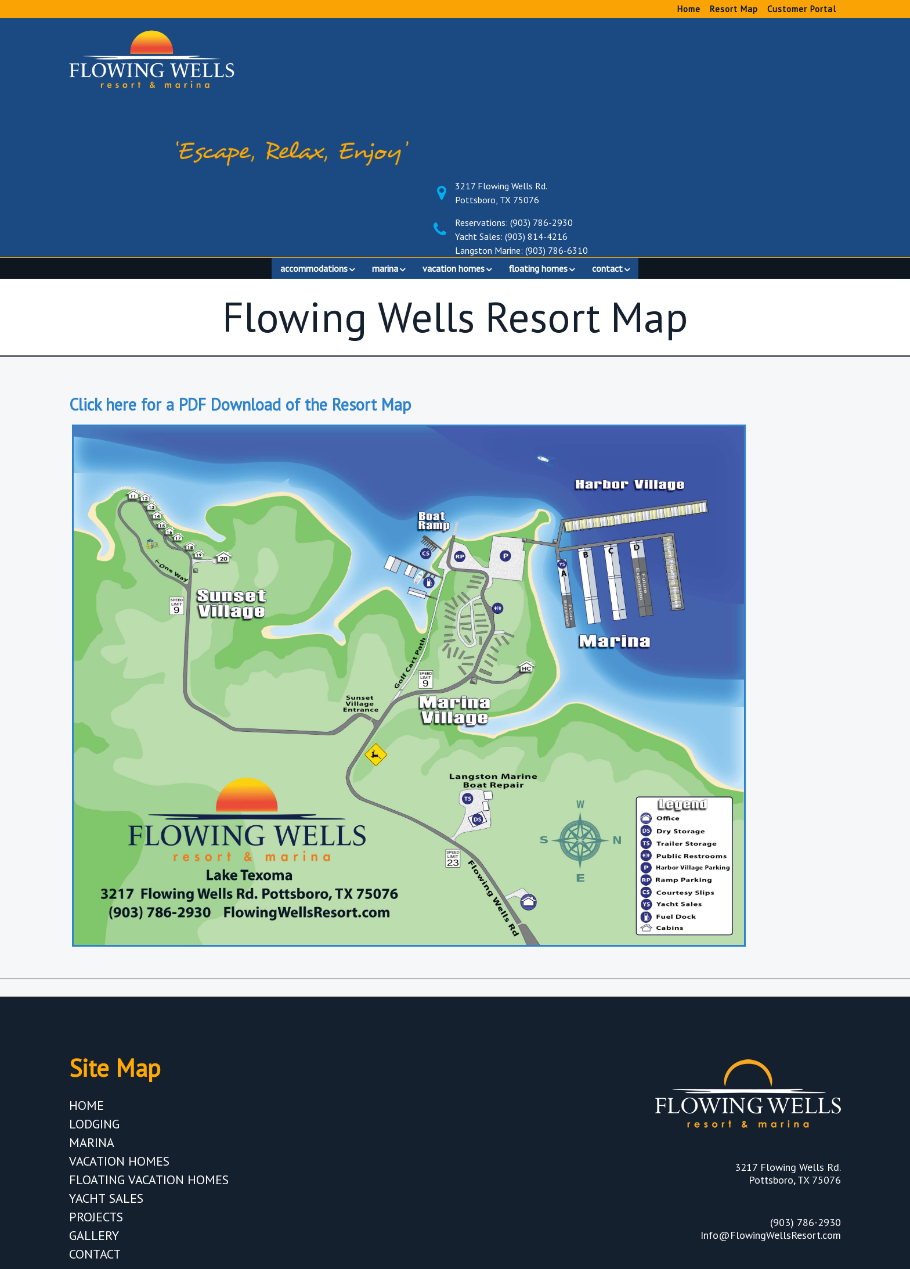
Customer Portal (801, 9)
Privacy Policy (796, 1135)
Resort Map (734, 9)
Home (688, 9)
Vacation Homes (119, 1015)
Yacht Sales (106, 1053)
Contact (95, 1108)
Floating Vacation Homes (149, 1034)
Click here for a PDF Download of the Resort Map (240, 259)
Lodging (94, 978)
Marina (91, 997)
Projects (96, 1071)
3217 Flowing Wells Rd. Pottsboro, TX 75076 (724, 40)
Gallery (94, 1090)
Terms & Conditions (777, 1154)
